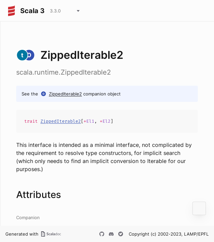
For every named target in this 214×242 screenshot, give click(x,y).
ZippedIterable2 (65, 93)
